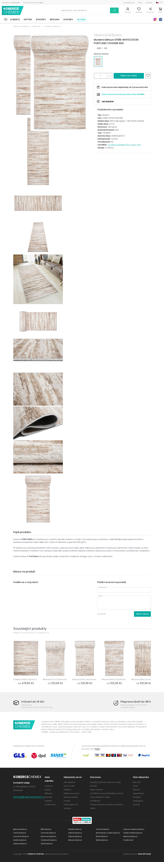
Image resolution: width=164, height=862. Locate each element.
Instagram (155, 19)
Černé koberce (19, 833)
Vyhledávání (114, 10)
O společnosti (128, 2)
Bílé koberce (46, 829)
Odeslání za (11, 2)
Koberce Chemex (13, 10)
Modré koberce (19, 840)
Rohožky (41, 19)
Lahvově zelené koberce (133, 829)
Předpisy (67, 789)
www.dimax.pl (144, 854)
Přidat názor (142, 614)
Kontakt (149, 2)
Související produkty (30, 628)
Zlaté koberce (47, 843)
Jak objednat (108, 101)
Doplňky (68, 19)
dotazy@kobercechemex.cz (28, 796)
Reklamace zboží (71, 793)
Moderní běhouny (53, 26)
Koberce (15, 19)
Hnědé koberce (74, 829)
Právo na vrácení (33, 2)
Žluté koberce (102, 836)
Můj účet (128, 12)
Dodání (67, 800)
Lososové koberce (21, 836)
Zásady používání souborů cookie (105, 782)
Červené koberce (48, 833)
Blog (140, 2)
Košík (160, 12)
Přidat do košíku (129, 75)
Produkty (137, 797)
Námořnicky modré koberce (108, 833)
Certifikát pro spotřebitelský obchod (106, 793)
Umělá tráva (50, 804)
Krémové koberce (48, 836)
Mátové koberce (130, 836)
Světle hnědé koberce (132, 833)
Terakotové (128, 840)
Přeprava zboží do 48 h (135, 701)
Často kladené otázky (100, 797)
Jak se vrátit (69, 786)
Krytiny (28, 19)
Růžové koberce (75, 840)
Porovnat (150, 12)
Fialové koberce (75, 833)
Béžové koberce (20, 829)
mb (109, 76)
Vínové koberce (102, 829)
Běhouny (55, 19)
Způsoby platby (71, 797)
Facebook (160, 19)
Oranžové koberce (49, 840)
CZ (161, 2)
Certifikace (95, 800)
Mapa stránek (96, 789)
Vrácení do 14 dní (32, 701)
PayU (97, 748)
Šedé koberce (102, 840)
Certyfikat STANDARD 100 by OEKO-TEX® (124, 145)
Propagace (138, 800)
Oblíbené (138, 12)
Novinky (81, 19)
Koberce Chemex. (36, 854)
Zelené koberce (20, 843)
